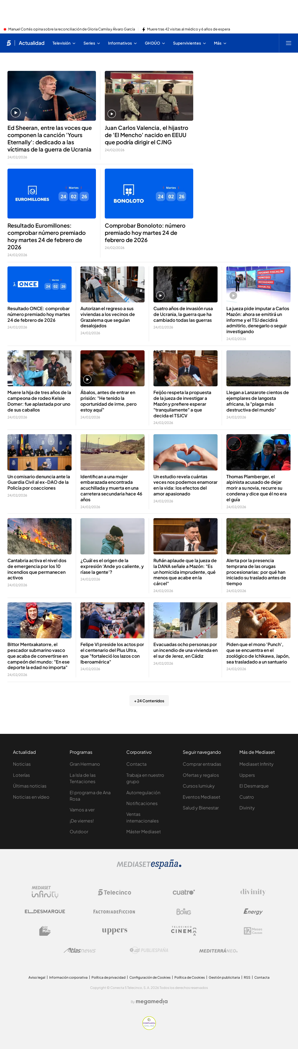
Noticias (22, 764)
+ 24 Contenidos (149, 700)
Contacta (136, 764)
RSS (247, 977)
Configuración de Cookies (150, 977)
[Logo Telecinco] (114, 892)
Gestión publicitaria (224, 977)
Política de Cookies (189, 977)
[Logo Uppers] (114, 931)
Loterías (21, 775)
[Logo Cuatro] (184, 892)
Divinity (247, 808)
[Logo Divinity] (253, 892)
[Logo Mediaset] (149, 867)
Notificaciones (142, 803)
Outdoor (79, 831)
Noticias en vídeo (31, 797)
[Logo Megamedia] (152, 1002)
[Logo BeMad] (45, 931)
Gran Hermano (85, 764)
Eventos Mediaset (201, 797)
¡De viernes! (82, 821)
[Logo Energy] (253, 912)
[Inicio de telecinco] (9, 43)
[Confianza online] (149, 1028)
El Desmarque (254, 786)
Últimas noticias (29, 786)
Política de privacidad (109, 977)
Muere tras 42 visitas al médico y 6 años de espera (188, 29)
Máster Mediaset (143, 831)
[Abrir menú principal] (288, 43)
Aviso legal (36, 977)
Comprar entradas (202, 764)
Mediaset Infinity (256, 764)
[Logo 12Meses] (253, 931)
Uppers (247, 775)
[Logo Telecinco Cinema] (184, 931)
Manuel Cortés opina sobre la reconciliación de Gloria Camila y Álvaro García (71, 29)
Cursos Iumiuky (199, 786)
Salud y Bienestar (201, 808)
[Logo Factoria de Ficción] (114, 912)
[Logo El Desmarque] (45, 911)
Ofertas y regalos (201, 775)
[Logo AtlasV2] (80, 950)
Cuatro (246, 797)
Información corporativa (68, 977)
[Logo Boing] (183, 912)
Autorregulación (143, 792)
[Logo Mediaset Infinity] (45, 892)
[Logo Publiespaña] (149, 950)
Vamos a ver (82, 810)
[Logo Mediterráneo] (218, 950)
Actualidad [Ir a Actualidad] (32, 42)
